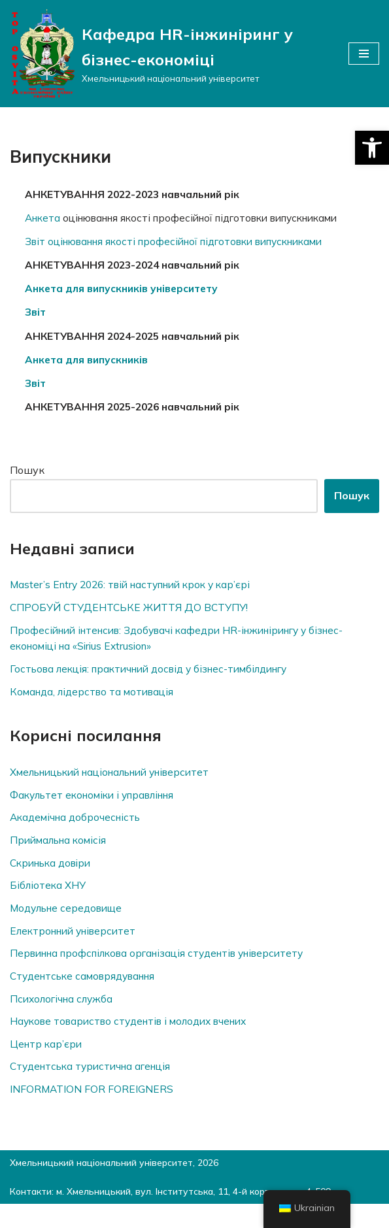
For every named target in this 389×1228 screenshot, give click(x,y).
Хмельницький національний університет (120, 785)
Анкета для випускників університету (127, 292)
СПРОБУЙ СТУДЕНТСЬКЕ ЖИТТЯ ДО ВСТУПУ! (132, 617)
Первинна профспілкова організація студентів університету (167, 971)
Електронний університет (77, 948)
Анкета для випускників (90, 366)
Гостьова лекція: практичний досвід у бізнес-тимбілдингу (160, 681)
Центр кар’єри (47, 1064)
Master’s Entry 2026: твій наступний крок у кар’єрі (137, 594)
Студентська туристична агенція (96, 1088)
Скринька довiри (54, 878)
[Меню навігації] (363, 53)
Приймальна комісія (61, 855)
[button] (372, 148)
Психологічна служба (65, 1018)
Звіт (36, 317)
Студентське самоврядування (88, 994)
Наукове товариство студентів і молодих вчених (137, 1041)
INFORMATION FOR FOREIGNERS (92, 1111)
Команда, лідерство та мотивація (96, 703)
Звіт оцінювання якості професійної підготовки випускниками (186, 243)
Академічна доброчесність (79, 831)
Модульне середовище (70, 924)
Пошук (27, 479)
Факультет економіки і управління (99, 808)
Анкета (45, 218)
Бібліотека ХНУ (49, 901)
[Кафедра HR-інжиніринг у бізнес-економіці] (169, 53)
